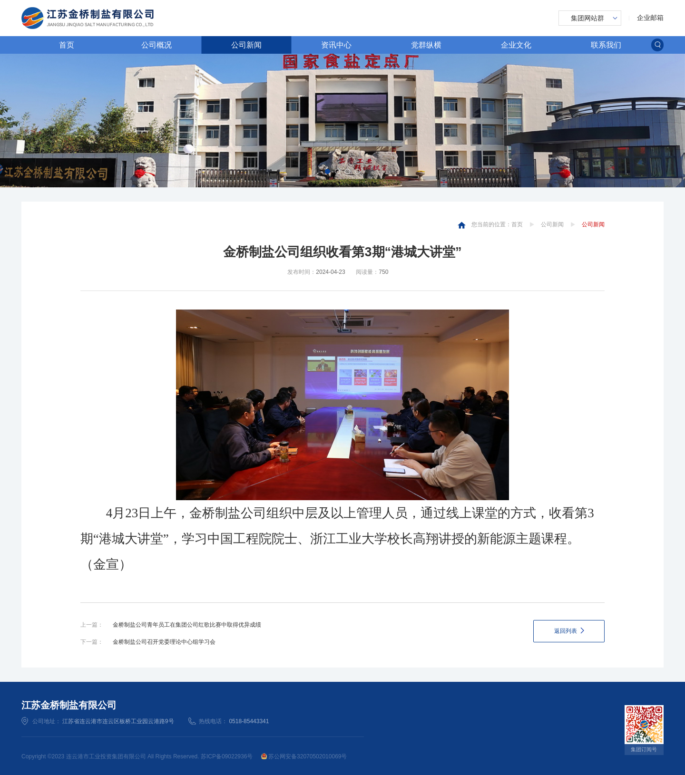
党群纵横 (426, 44)
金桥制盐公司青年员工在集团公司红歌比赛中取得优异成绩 (187, 624)
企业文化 (516, 44)
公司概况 (156, 44)
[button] (327, 171)
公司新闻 (246, 44)
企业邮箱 (650, 17)
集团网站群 (587, 18)
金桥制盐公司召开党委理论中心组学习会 (164, 642)
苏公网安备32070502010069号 (304, 756)
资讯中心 (336, 44)
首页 (66, 44)
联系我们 (606, 44)
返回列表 (565, 631)
